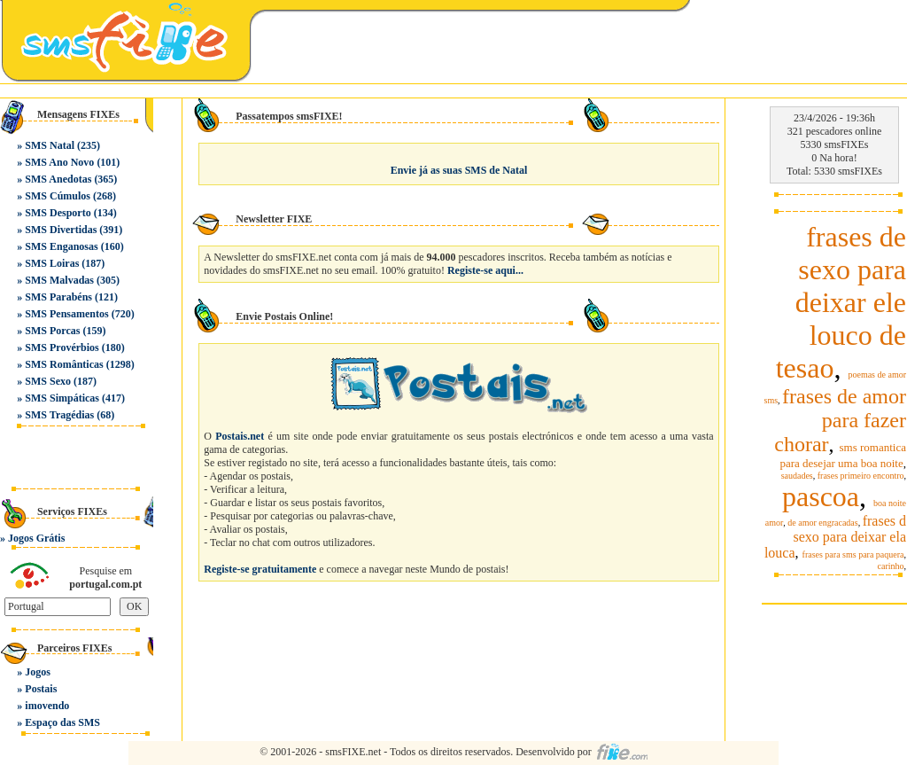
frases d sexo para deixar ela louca (835, 536)
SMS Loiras (52, 263)
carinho (891, 566)
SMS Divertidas (61, 229)
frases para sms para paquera (853, 554)
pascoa (820, 496)
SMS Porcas (52, 330)
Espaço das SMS (62, 722)
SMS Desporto (57, 213)
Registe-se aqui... (485, 270)
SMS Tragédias (59, 415)
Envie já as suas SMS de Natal (459, 170)
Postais (41, 689)
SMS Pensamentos (66, 314)
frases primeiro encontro (861, 475)
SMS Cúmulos (57, 196)
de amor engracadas (822, 522)
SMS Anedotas (58, 179)
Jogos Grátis (36, 538)
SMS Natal (49, 145)
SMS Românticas (64, 364)
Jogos (37, 672)
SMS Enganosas (61, 246)
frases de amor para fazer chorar (840, 420)
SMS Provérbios (61, 347)
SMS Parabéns (58, 297)
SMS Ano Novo (59, 162)
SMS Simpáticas (62, 398)
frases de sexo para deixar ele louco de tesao (841, 302)
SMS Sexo (48, 381)
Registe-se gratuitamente (260, 569)
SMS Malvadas (59, 280)
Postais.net (239, 436)
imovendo (47, 705)
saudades (797, 475)
